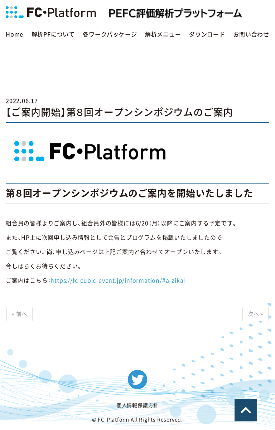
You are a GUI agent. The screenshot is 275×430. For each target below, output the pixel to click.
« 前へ (20, 314)
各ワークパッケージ (110, 34)
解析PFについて (53, 34)
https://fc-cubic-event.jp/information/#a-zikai (117, 280)
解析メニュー (163, 34)
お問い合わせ (251, 34)
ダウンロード (207, 34)
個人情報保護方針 (137, 406)
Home (14, 34)
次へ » (254, 314)
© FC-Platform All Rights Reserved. (137, 420)
